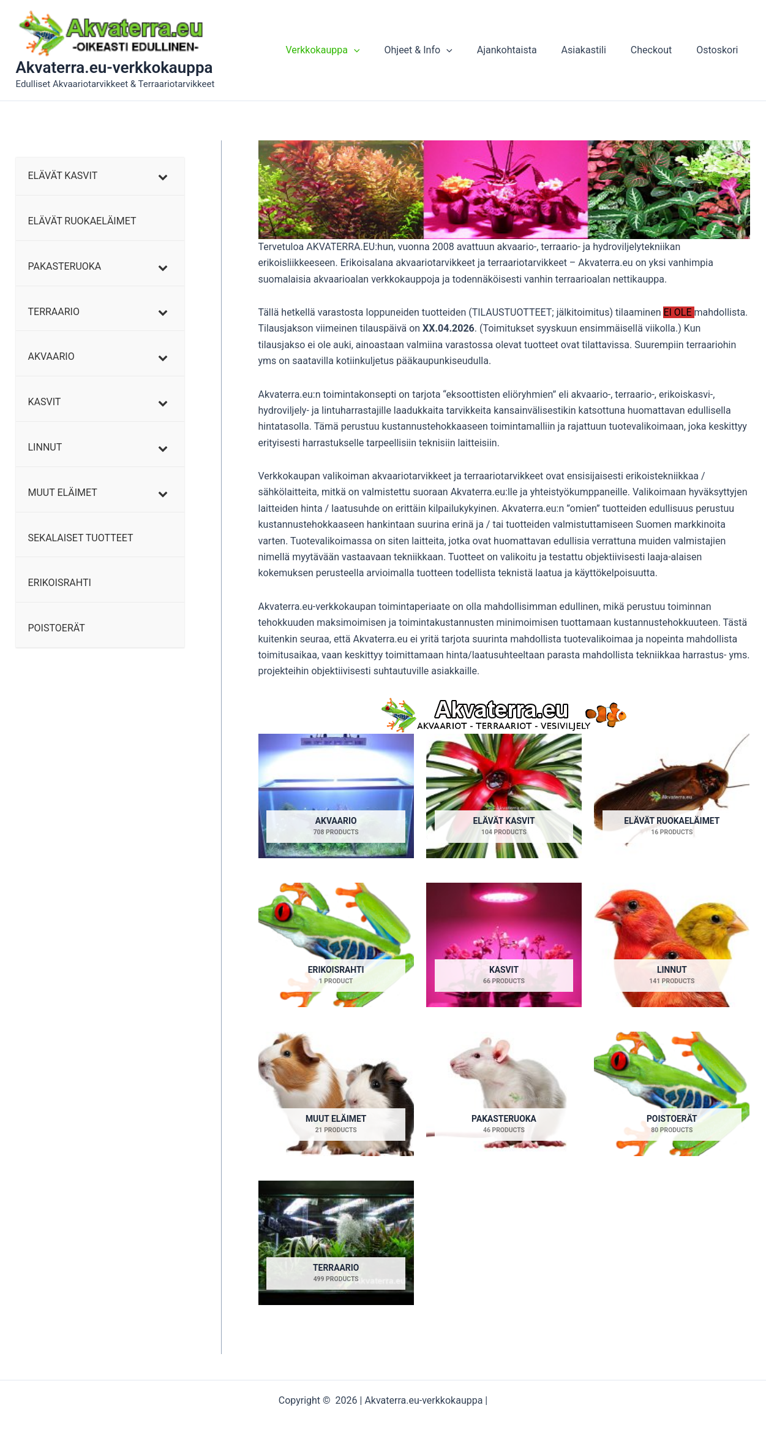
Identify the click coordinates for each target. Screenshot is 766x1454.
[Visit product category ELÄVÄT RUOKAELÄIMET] (671, 796)
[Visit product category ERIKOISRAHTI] (336, 945)
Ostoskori (719, 50)
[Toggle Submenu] (162, 176)
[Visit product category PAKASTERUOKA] (504, 1094)
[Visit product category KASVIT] (504, 945)
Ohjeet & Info (440, 50)
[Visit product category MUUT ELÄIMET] (336, 1094)
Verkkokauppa (349, 50)
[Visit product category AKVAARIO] (336, 796)
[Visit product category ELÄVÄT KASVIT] (504, 796)
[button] (381, 50)
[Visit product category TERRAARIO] (336, 1243)
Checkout (658, 50)
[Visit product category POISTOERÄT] (671, 1094)
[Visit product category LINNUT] (671, 945)
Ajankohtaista (524, 50)
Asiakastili (596, 50)
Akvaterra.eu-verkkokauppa (114, 67)
